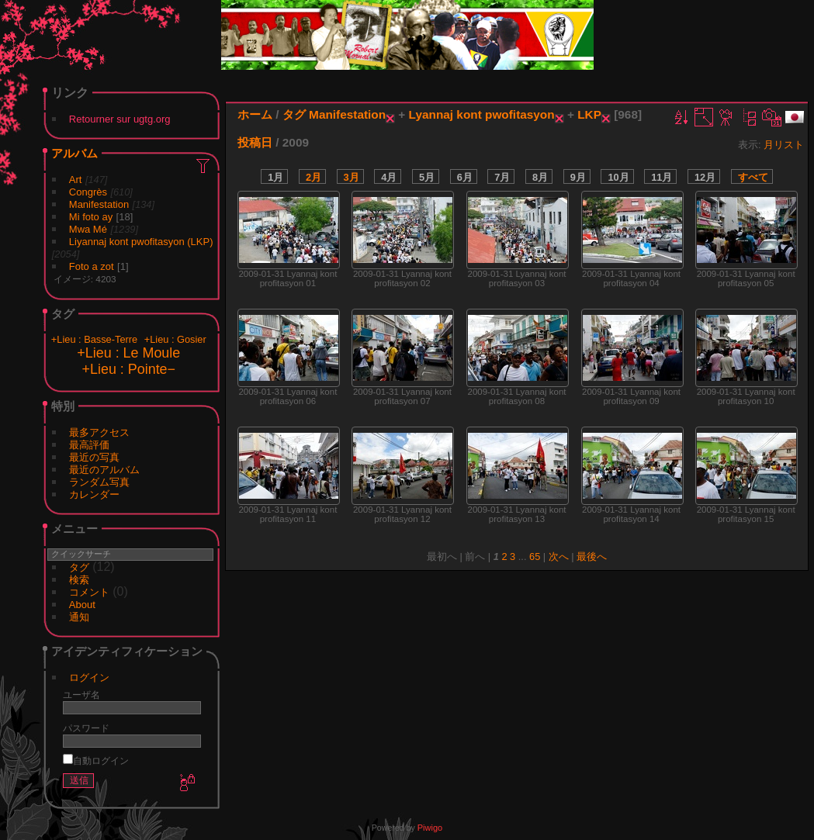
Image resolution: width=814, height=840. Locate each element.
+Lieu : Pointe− (128, 369)
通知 (79, 617)
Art (75, 179)
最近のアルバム (104, 469)
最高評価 (89, 445)
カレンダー (94, 494)
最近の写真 (94, 457)
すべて (753, 177)
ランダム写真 (99, 482)
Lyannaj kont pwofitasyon (482, 114)
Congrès (88, 192)
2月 (313, 177)
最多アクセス (99, 432)
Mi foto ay (91, 217)
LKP (589, 114)
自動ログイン (96, 760)
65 (534, 556)
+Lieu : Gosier (175, 339)
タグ (79, 567)
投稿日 (254, 142)
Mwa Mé (88, 229)
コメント (89, 592)
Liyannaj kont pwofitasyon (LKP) (141, 241)
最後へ (592, 556)
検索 (79, 580)
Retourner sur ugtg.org (120, 119)
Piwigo (429, 827)
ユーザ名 (81, 695)
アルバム (74, 153)
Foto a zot (91, 266)
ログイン (89, 677)
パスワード (86, 728)
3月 (351, 177)
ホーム (254, 114)
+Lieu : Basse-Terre (94, 339)
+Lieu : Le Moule (128, 353)
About (82, 604)
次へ (559, 556)
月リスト (784, 144)
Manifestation (99, 204)
